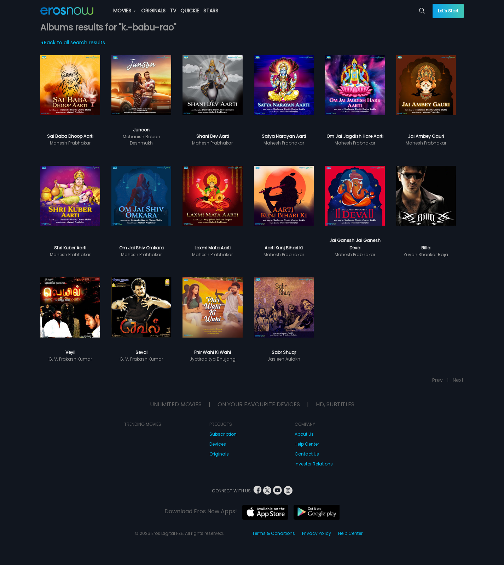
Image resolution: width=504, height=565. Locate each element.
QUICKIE (189, 10)
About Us (304, 434)
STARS (210, 10)
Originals (219, 454)
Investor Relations (314, 464)
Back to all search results (73, 42)
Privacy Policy (316, 533)
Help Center (307, 444)
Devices (217, 444)
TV (173, 10)
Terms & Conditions (273, 533)
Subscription (223, 434)
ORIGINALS (153, 10)
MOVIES (124, 10)
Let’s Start (448, 11)
